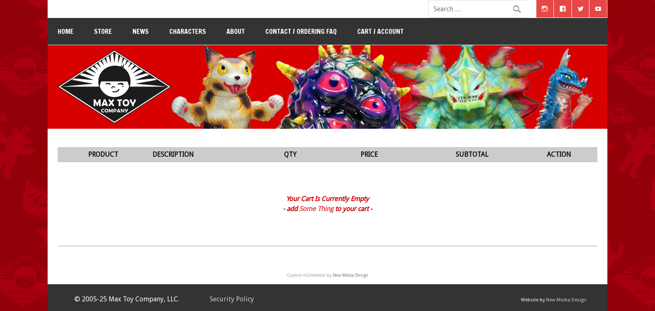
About (235, 31)
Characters (187, 31)
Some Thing (316, 209)
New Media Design (350, 275)
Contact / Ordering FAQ (301, 31)
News (140, 31)
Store (103, 31)
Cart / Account (380, 31)
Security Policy (232, 299)
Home (66, 31)
